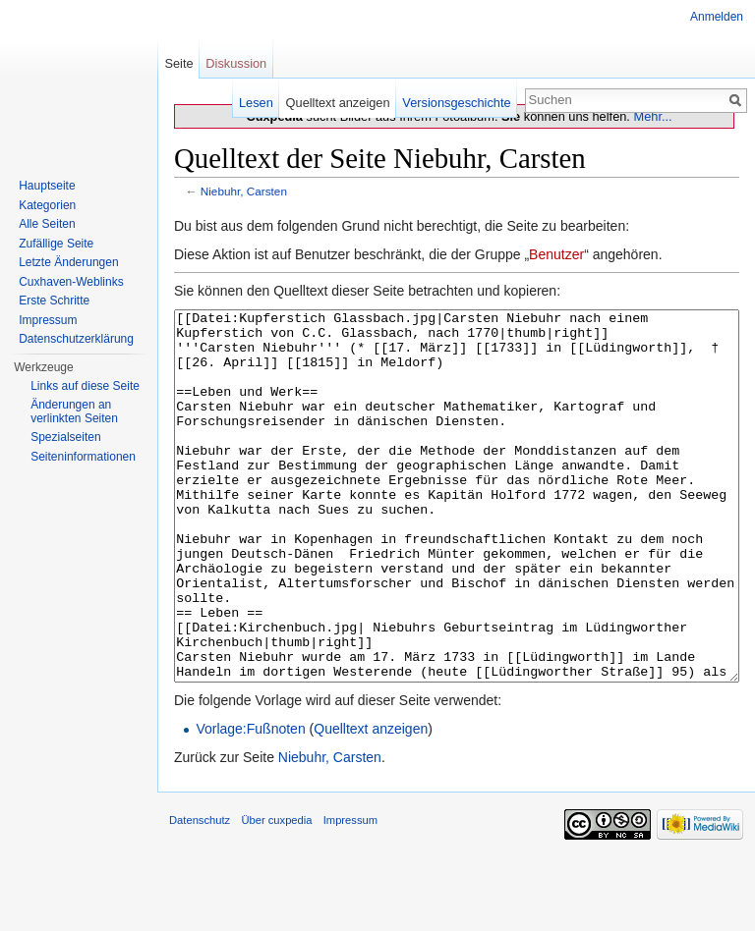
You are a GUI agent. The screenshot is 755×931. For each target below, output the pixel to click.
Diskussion (235, 63)
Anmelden (716, 17)
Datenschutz (199, 894)
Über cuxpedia (276, 894)
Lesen (256, 102)
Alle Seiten (47, 224)
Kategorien (47, 205)
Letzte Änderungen (68, 262)
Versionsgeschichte (456, 102)
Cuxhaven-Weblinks (71, 282)
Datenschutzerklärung (76, 339)
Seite (178, 63)
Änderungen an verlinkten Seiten (74, 411)
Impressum (48, 320)
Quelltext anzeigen (371, 802)
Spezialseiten (65, 437)
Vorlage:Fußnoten (250, 802)
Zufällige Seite (56, 243)
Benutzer (556, 254)
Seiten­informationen (83, 457)
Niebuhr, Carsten (244, 191)
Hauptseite (47, 185)
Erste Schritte (54, 300)
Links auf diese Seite (85, 386)
